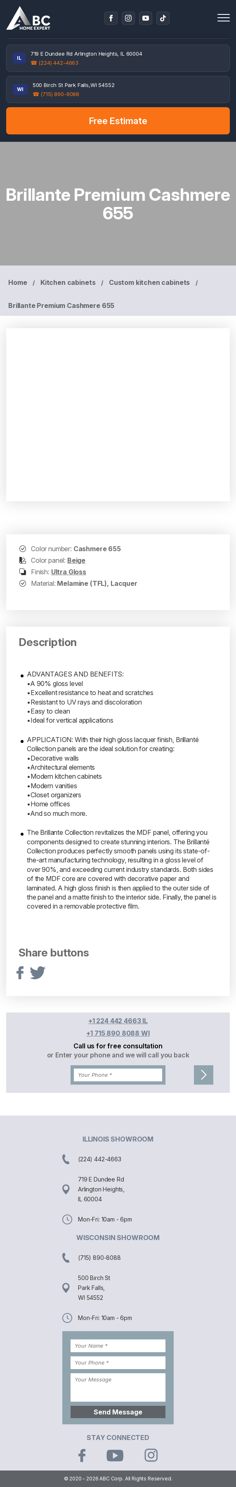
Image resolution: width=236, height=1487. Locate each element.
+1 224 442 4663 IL (118, 1021)
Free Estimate (118, 120)
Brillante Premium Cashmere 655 (61, 305)
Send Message (118, 1412)
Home (17, 282)
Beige (76, 560)
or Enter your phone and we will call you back (118, 1055)
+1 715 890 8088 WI (117, 1033)
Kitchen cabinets (67, 282)
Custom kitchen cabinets (149, 282)
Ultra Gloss (68, 572)
